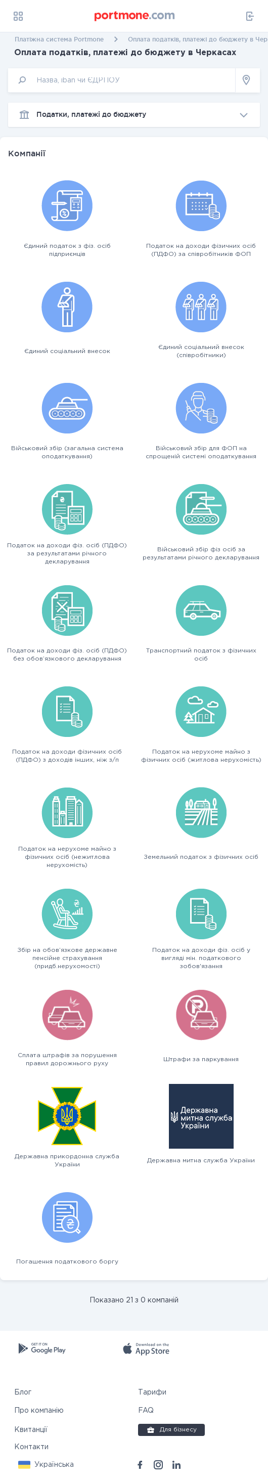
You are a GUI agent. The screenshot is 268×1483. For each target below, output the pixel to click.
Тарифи (152, 1392)
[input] (122, 80)
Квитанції (31, 1430)
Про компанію (39, 1411)
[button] (46, 1465)
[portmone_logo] (135, 16)
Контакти (31, 1447)
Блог (22, 1392)
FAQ (146, 1411)
